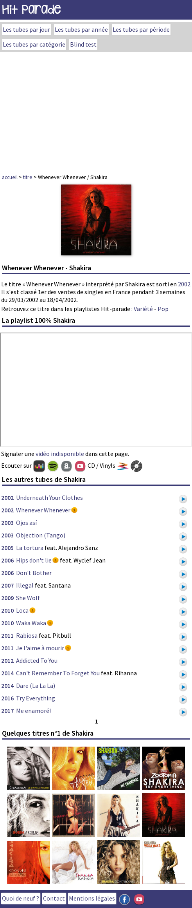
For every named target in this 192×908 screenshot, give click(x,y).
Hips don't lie (34, 560)
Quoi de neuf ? (20, 898)
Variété (143, 309)
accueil (10, 177)
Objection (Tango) (40, 535)
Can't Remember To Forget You (58, 673)
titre (27, 177)
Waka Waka (31, 623)
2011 (7, 635)
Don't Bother (34, 573)
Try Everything (35, 698)
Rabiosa (27, 635)
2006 (7, 560)
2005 (7, 548)
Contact (54, 898)
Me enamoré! (33, 710)
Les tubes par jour (26, 29)
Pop (163, 309)
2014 (7, 673)
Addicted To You (36, 660)
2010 (7, 610)
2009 (7, 598)
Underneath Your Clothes (49, 497)
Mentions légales (92, 898)
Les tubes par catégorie (34, 44)
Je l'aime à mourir (40, 648)
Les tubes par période (141, 29)
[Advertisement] (96, 110)
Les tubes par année (81, 29)
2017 (7, 710)
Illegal (25, 585)
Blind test (83, 44)
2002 (184, 284)
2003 (7, 522)
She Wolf (28, 598)
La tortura (29, 548)
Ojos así (26, 522)
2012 (7, 660)
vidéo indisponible (60, 454)
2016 (7, 698)
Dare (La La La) (35, 685)
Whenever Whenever (43, 510)
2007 (7, 585)
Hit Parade (31, 9)
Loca (22, 610)
